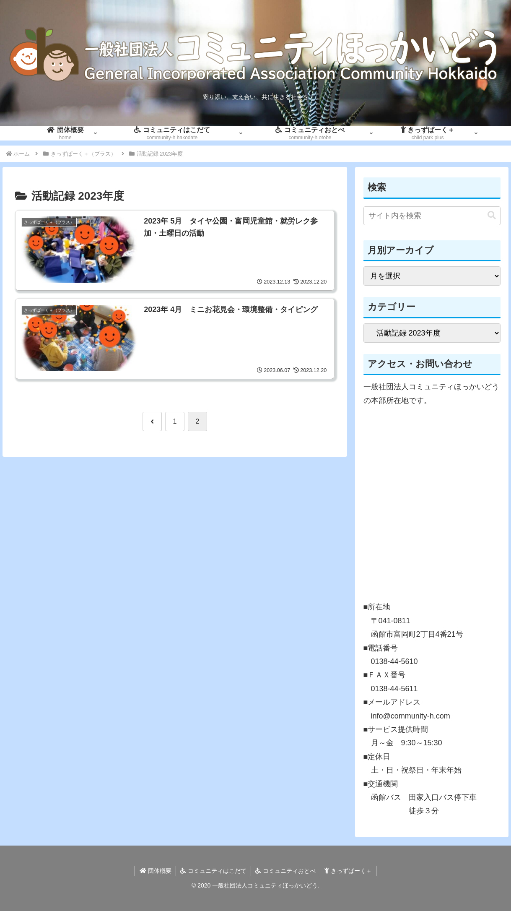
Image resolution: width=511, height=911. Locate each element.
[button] (491, 215)
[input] (432, 215)
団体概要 (155, 870)
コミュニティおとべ (285, 870)
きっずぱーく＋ (348, 870)
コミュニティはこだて (213, 870)
